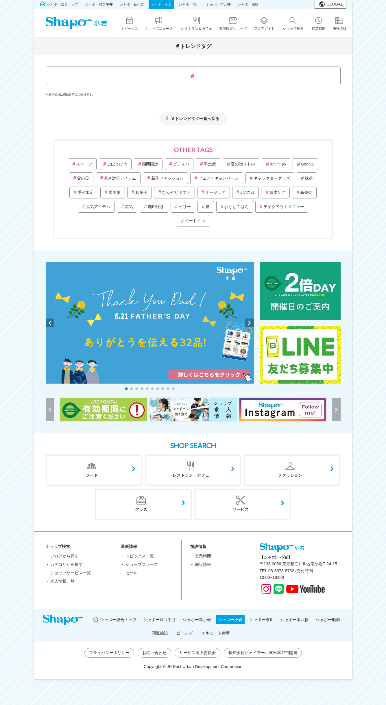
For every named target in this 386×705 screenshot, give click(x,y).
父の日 (83, 178)
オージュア (215, 192)
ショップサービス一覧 (70, 572)
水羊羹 (114, 192)
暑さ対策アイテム (120, 178)
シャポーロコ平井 (99, 4)
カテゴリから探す (66, 564)
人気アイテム (98, 206)
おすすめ (278, 164)
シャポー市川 (189, 4)
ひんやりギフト (176, 192)
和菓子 (141, 192)
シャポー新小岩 (132, 4)
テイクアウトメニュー (283, 206)
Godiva (307, 164)
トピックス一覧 (139, 556)
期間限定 (150, 164)
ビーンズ (184, 633)
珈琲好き (156, 206)
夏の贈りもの (243, 164)
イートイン (195, 220)
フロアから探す (64, 556)
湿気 (129, 206)
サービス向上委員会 (197, 652)
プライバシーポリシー (109, 652)
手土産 (210, 164)
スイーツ (84, 164)
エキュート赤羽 (216, 633)
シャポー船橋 (248, 4)
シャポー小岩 (161, 4)
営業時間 (203, 556)
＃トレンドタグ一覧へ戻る (195, 118)
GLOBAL (334, 4)
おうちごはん (236, 206)
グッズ (141, 509)
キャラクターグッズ (272, 178)
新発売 (306, 192)
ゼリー (185, 206)
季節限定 (85, 192)
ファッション (290, 475)
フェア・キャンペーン (218, 178)
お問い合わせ (154, 652)
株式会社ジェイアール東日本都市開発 (262, 652)
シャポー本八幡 (218, 4)
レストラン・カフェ (191, 475)
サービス (240, 509)
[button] (126, 388)
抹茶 (309, 178)
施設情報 (203, 564)
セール (131, 572)
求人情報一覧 (62, 581)
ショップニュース (141, 564)
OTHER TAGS (193, 150)
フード (92, 475)
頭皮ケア (277, 192)
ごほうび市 (117, 164)
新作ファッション (167, 178)
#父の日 (247, 192)
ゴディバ (181, 164)
